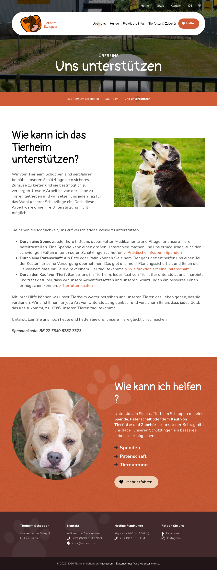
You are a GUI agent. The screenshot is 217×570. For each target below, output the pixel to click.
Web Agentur (141, 563)
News (160, 6)
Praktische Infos (134, 23)
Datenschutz (124, 563)
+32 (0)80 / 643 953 (87, 538)
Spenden (130, 447)
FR (199, 6)
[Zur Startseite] (39, 23)
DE (190, 6)
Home (145, 6)
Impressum (106, 563)
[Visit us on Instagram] (171, 538)
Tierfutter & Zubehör (162, 23)
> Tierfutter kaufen (76, 285)
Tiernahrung (134, 465)
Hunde (114, 23)
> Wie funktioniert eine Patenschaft (157, 269)
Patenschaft (133, 456)
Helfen (190, 23)
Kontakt (176, 6)
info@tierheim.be (83, 543)
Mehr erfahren (139, 482)
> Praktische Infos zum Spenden (153, 252)
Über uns (99, 23)
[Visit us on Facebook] (170, 533)
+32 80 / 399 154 (132, 538)
